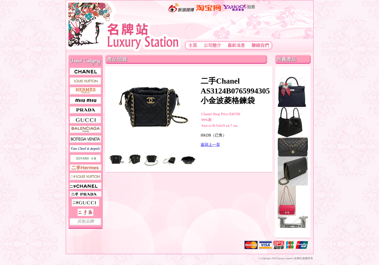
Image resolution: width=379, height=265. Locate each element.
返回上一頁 (210, 145)
